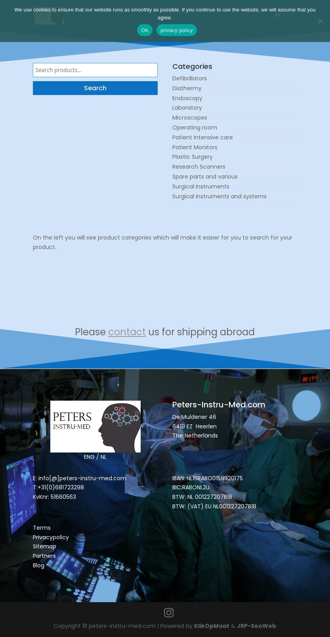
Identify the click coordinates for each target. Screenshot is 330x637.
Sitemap (45, 546)
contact (127, 331)
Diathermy (187, 88)
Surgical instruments (200, 186)
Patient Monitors (194, 147)
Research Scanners (198, 167)
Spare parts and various (205, 177)
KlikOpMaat (211, 626)
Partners (44, 556)
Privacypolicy (51, 537)
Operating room (194, 127)
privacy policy (176, 30)
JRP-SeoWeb (256, 626)
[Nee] (320, 21)
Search (95, 88)
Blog (38, 565)
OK (145, 30)
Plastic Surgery (192, 157)
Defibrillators (189, 78)
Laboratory (187, 108)
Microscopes (189, 118)
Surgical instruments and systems (219, 196)
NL (104, 457)
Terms (42, 528)
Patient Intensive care (202, 137)
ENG (89, 457)
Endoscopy (187, 98)
